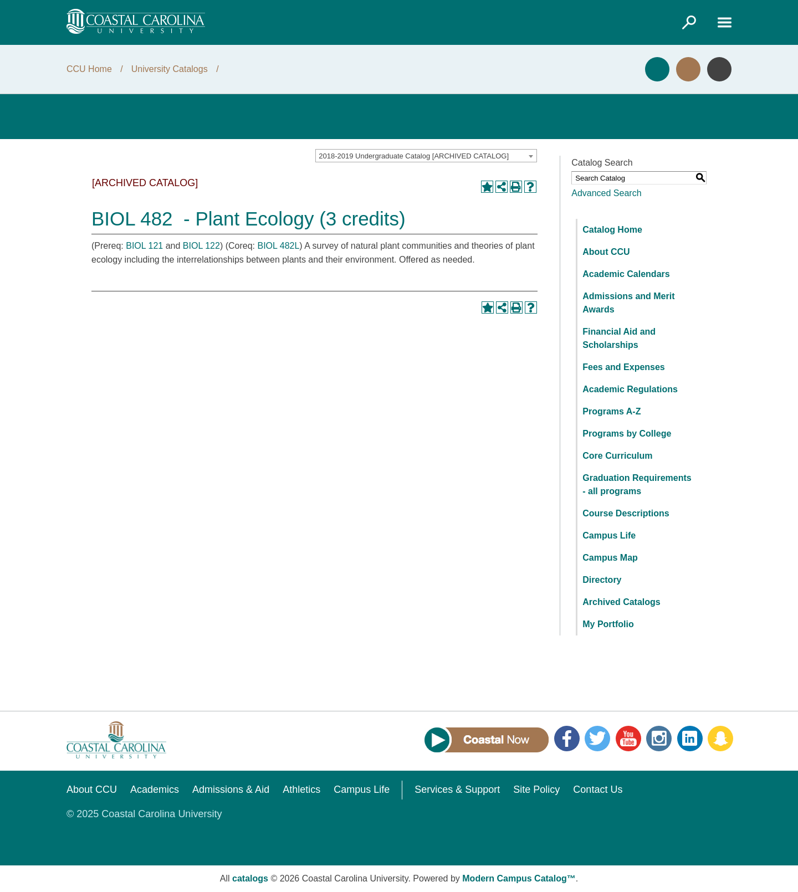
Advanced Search (606, 193)
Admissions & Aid (230, 789)
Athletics (301, 789)
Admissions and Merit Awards (628, 302)
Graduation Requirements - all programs (636, 484)
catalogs (250, 878)
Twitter (597, 738)
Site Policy (536, 789)
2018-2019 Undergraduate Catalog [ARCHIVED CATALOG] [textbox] (414, 156)
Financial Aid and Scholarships (619, 338)
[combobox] (426, 155)
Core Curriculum (617, 455)
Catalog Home (612, 229)
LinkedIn (690, 738)
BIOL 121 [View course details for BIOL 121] (144, 245)
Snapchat (720, 738)
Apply (657, 69)
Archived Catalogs (621, 602)
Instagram (659, 738)
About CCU (606, 252)
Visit (688, 69)
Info (719, 69)
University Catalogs (169, 69)
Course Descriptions (625, 513)
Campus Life (609, 535)
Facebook (567, 738)
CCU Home (89, 69)
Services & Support (457, 789)
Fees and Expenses (623, 367)
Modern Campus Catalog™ (518, 878)
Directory (601, 580)
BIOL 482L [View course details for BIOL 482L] (278, 245)
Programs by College (626, 433)
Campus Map (610, 557)
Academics (154, 789)
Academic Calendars (625, 274)
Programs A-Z (611, 411)
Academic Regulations (630, 389)
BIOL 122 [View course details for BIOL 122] (201, 245)
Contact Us (597, 789)
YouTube (628, 738)
